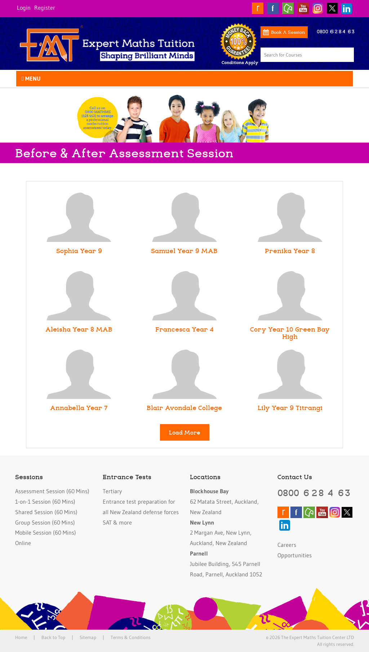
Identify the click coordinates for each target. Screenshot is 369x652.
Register (44, 7)
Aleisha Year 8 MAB (78, 329)
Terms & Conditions (131, 637)
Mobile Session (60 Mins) (45, 532)
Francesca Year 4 (184, 329)
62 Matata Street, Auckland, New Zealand (224, 501)
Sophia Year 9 (79, 250)
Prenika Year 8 (290, 250)
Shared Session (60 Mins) (46, 512)
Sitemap (88, 637)
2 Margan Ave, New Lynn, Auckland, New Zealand (221, 533)
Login (24, 7)
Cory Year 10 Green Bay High (290, 333)
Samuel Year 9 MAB (184, 250)
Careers (286, 544)
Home (21, 637)
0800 (314, 492)
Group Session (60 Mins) (45, 522)
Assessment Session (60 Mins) (52, 491)
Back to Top (53, 637)
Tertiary (112, 491)
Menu (31, 78)
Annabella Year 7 (79, 407)
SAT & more (117, 522)
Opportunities (294, 555)
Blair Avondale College (184, 407)
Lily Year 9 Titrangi (290, 407)
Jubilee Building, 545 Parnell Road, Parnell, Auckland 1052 (226, 564)
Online (23, 543)
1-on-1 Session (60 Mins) (45, 501)
